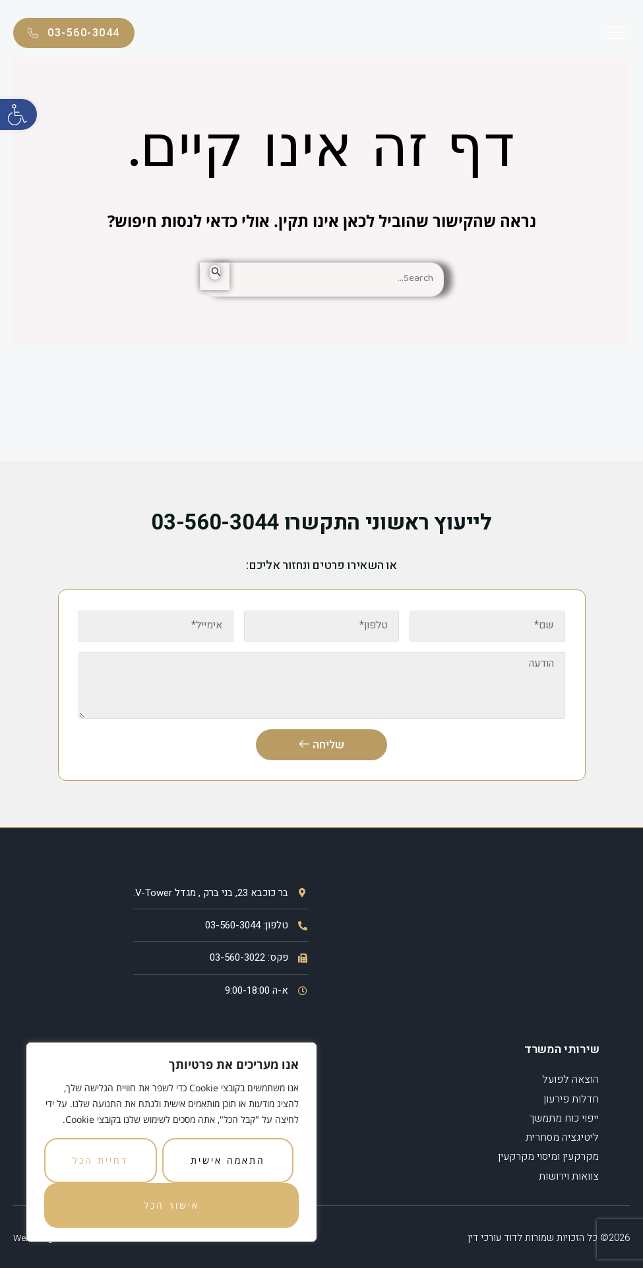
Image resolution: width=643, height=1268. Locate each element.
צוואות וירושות (569, 1174)
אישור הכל (171, 1205)
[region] (171, 1142)
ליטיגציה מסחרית (562, 1137)
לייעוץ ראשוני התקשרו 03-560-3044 (321, 522)
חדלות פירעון (571, 1100)
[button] (18, 114)
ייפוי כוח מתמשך (564, 1118)
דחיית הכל (100, 1160)
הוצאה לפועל (570, 1081)
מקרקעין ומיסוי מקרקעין (548, 1155)
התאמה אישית (228, 1160)
